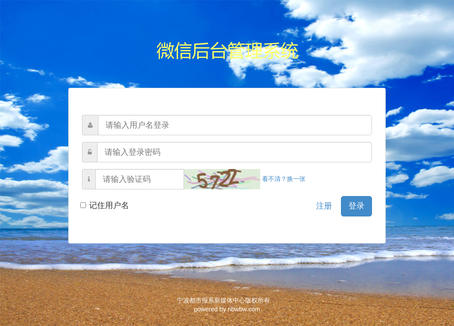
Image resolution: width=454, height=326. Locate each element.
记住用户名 (105, 205)
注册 (324, 205)
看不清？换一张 (244, 178)
